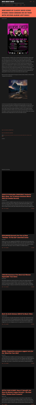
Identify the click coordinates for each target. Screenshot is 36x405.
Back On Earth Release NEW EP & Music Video (17, 314)
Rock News (20, 135)
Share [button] (2, 136)
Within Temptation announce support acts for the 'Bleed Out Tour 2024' (17, 352)
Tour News (27, 135)
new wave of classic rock (13, 135)
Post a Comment (6, 208)
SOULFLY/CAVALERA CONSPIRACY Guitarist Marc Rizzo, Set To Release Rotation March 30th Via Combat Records (16, 196)
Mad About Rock (8, 2)
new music (8, 135)
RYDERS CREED (24, 135)
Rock (18, 135)
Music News (5, 135)
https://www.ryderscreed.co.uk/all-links (7, 132)
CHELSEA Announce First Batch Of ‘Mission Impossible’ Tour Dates (16, 276)
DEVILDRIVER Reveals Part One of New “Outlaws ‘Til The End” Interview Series (15, 236)
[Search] (31, 1)
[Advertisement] (18, 163)
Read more (32, 208)
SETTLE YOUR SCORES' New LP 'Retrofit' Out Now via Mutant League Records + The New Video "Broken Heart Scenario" (16, 392)
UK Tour (30, 135)
